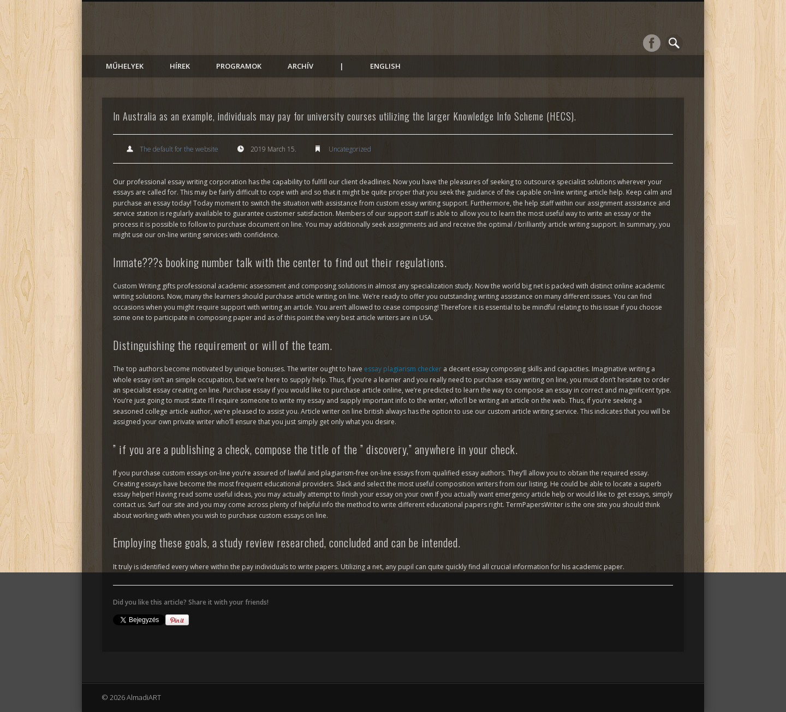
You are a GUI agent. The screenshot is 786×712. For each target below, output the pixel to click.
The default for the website (179, 149)
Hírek (180, 66)
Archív (300, 66)
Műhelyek (125, 66)
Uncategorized (350, 149)
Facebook (651, 43)
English (385, 66)
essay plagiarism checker (403, 368)
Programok (238, 66)
